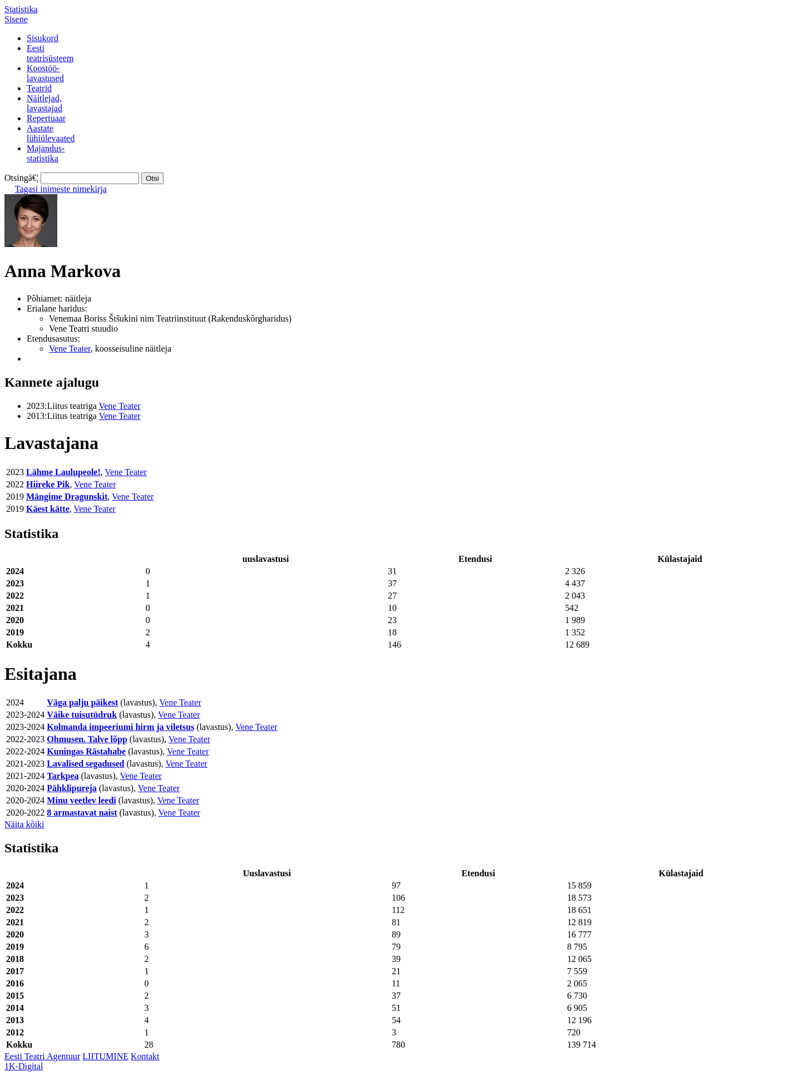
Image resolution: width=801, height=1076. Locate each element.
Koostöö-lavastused (45, 73)
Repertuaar (46, 118)
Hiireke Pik (48, 484)
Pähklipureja (72, 788)
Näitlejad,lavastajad (44, 103)
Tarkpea (62, 776)
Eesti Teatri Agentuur (42, 1056)
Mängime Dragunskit (66, 496)
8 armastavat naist (82, 812)
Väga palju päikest (82, 702)
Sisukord (42, 38)
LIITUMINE (105, 1056)
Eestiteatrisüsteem (50, 53)
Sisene (16, 19)
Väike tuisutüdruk (82, 714)
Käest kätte (48, 509)
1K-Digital (23, 1066)
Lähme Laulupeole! (63, 472)
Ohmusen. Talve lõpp (87, 739)
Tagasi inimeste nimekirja (61, 189)
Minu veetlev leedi (81, 800)
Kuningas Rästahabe (86, 751)
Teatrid (39, 88)
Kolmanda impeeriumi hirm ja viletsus (120, 727)
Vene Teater (70, 348)
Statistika (21, 9)
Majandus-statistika (46, 153)
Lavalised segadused (85, 763)
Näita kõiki (24, 824)
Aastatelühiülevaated (51, 133)
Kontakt (145, 1056)
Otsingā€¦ (21, 177)
